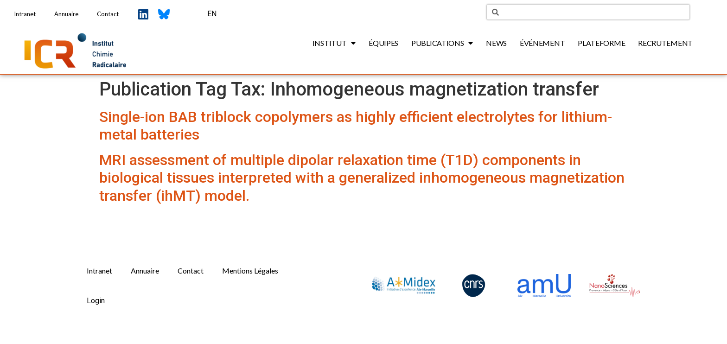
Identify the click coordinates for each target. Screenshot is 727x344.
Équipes (383, 42)
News (496, 42)
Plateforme (601, 42)
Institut (334, 43)
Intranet (25, 14)
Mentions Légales (250, 270)
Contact (108, 14)
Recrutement (665, 42)
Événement (542, 42)
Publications (442, 43)
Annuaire (66, 14)
